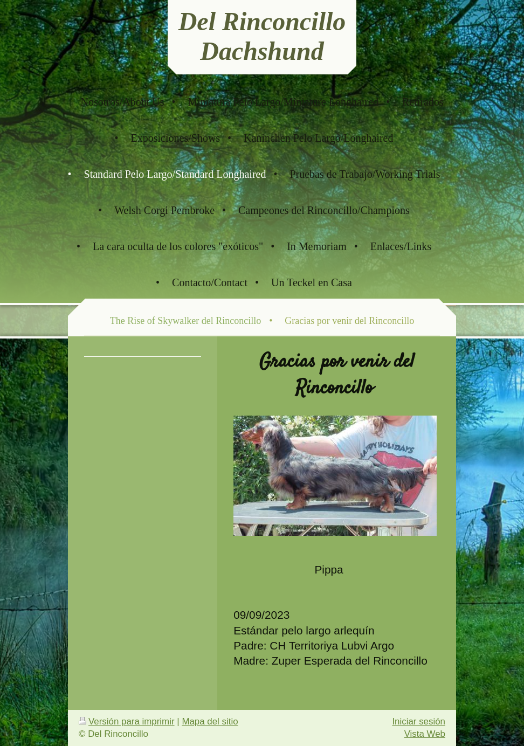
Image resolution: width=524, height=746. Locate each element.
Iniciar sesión (418, 721)
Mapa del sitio (210, 721)
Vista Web (424, 734)
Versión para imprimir (127, 721)
